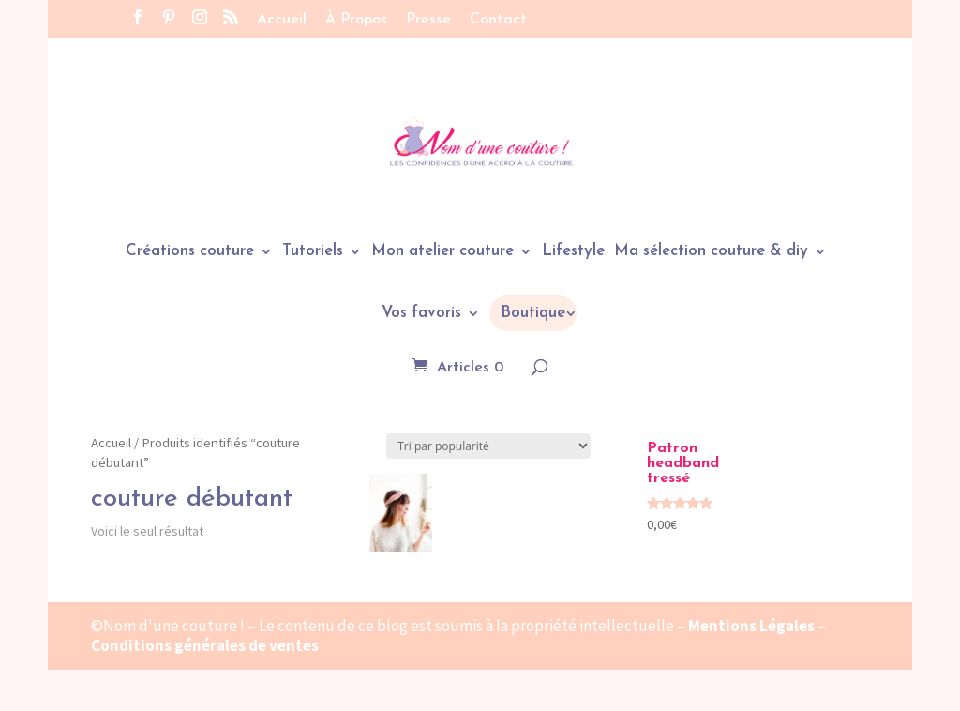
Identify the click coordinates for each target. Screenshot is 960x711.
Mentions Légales (751, 625)
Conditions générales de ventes (205, 645)
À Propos (356, 19)
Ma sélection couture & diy (711, 252)
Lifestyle (573, 252)
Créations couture (190, 252)
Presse (428, 19)
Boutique (533, 313)
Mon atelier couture (442, 252)
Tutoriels (312, 252)
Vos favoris (421, 314)
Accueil (282, 19)
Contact (498, 19)
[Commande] (488, 446)
